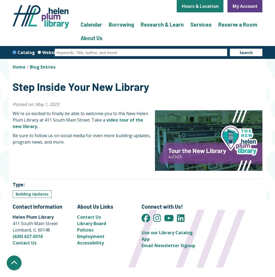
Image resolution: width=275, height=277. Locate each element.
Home (19, 67)
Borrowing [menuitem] (121, 24)
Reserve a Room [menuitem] (237, 24)
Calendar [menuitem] (91, 24)
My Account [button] (245, 6)
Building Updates (32, 194)
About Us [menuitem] (92, 38)
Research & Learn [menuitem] (162, 24)
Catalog (26, 52)
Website (51, 52)
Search (246, 52)
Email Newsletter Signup (168, 245)
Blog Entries (43, 67)
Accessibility (90, 243)
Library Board (91, 223)
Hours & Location (200, 6)
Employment (90, 236)
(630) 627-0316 (28, 236)
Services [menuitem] (201, 24)
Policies (85, 230)
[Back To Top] (14, 262)
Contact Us (25, 243)
